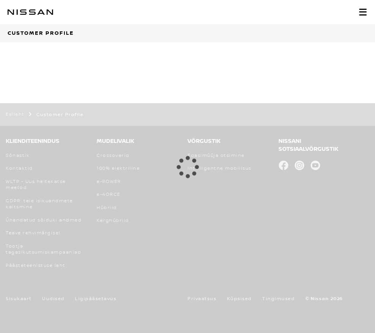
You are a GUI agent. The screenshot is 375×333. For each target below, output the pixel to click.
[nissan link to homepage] (30, 12)
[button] (363, 12)
